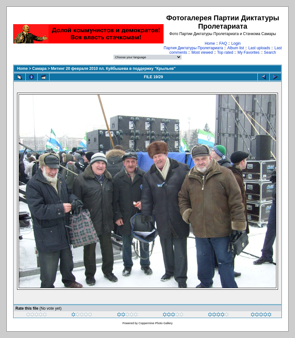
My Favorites (248, 52)
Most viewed (202, 52)
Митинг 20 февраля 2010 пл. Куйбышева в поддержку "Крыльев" (113, 68)
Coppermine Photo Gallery (156, 323)
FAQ (223, 43)
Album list (235, 48)
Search (270, 52)
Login (236, 43)
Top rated (225, 52)
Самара (39, 68)
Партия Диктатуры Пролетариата (193, 48)
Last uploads (259, 48)
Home (210, 43)
